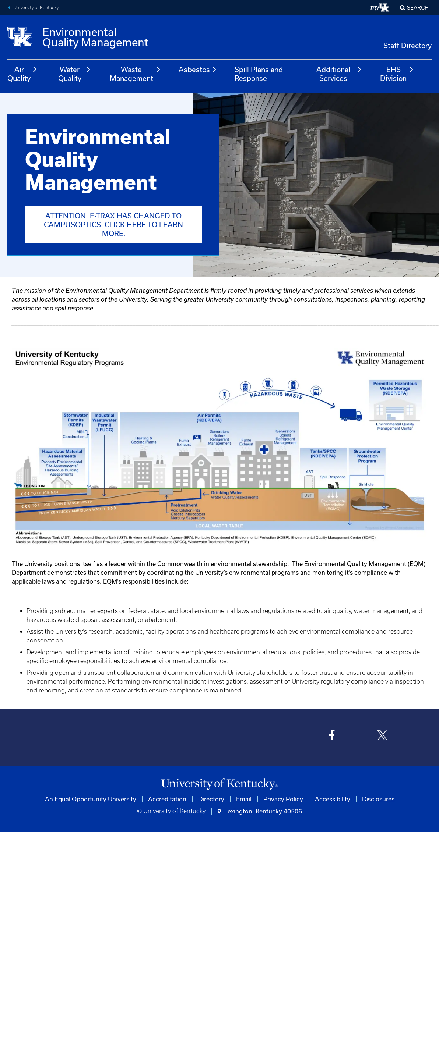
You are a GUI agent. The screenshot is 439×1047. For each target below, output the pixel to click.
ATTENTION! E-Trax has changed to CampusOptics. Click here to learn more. (113, 224)
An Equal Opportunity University (90, 798)
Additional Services (339, 73)
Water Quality (74, 73)
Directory (211, 798)
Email (244, 798)
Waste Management (135, 73)
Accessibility (332, 798)
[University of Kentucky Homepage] (219, 784)
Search (418, 7)
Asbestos (198, 69)
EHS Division (397, 73)
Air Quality (22, 73)
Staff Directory (407, 45)
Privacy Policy (283, 798)
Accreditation (167, 798)
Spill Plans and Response (259, 73)
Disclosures (378, 798)
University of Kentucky (36, 7)
